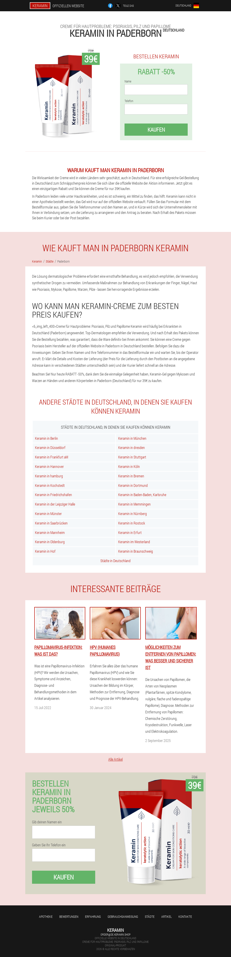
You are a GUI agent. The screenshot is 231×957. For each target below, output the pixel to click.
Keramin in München (132, 438)
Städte (150, 916)
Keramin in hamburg (49, 476)
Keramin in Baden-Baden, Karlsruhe (142, 494)
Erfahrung (93, 916)
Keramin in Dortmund (133, 485)
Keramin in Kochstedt (50, 485)
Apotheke (46, 916)
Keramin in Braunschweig (135, 551)
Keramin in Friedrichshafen (53, 494)
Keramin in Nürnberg (132, 513)
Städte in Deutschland (115, 560)
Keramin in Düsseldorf (50, 447)
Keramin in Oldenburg (50, 541)
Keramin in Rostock (131, 523)
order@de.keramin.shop (115, 934)
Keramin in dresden (131, 447)
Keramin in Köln (129, 466)
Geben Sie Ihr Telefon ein (49, 845)
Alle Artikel (115, 759)
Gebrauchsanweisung (123, 916)
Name (128, 81)
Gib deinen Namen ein (47, 822)
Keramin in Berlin (46, 438)
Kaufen (156, 129)
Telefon (129, 101)
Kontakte (185, 916)
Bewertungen (68, 916)
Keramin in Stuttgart (132, 457)
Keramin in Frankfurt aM (51, 457)
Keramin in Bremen (131, 476)
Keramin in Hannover (49, 466)
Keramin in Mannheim (50, 532)
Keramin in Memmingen (134, 504)
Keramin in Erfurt (130, 532)
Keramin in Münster (48, 513)
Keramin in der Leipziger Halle (55, 504)
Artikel (166, 916)
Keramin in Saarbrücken (51, 523)
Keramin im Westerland (134, 541)
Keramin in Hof (45, 551)
